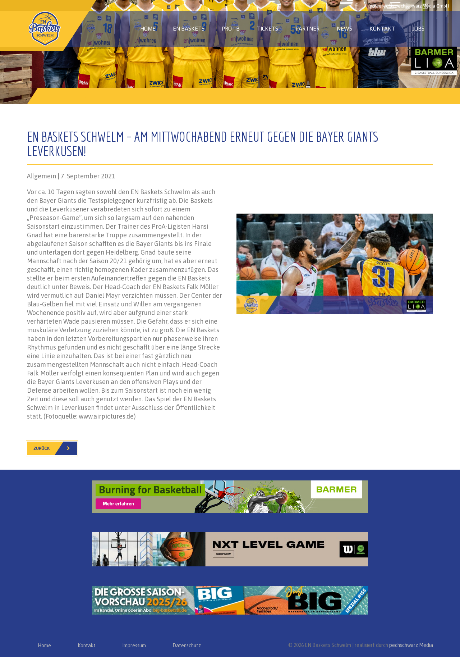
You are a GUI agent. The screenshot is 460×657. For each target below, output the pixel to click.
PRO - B (231, 29)
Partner (307, 29)
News (344, 29)
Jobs (418, 29)
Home (148, 29)
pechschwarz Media (411, 645)
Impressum (134, 645)
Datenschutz (186, 645)
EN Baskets (188, 29)
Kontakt (382, 29)
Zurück (55, 448)
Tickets (267, 29)
